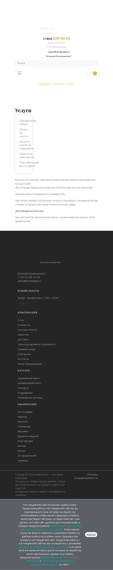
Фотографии (25, 411)
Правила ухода (26, 349)
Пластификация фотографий (29, 164)
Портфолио (24, 354)
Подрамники (25, 392)
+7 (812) (56, 38)
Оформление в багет (27, 122)
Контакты (23, 358)
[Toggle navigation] (19, 73)
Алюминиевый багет (29, 383)
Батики (22, 445)
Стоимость (24, 324)
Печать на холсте (23, 133)
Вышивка (23, 431)
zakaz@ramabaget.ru (59, 51)
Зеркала (22, 416)
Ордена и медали (28, 436)
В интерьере (25, 441)
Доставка (23, 339)
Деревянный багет (29, 378)
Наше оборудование (30, 363)
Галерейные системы (30, 397)
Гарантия (23, 334)
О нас (21, 320)
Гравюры (23, 460)
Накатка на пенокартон (26, 155)
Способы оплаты (27, 329)
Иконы (21, 450)
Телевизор (24, 426)
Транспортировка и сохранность (37, 344)
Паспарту (23, 387)
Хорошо (91, 534)
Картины (23, 421)
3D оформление (27, 455)
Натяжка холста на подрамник (26, 145)
